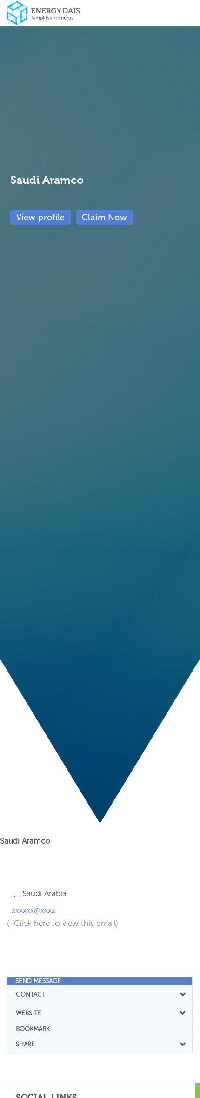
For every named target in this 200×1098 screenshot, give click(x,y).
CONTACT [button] (99, 994)
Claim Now (104, 217)
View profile (40, 217)
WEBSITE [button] (99, 1013)
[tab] (99, 981)
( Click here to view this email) (62, 923)
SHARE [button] (99, 1044)
